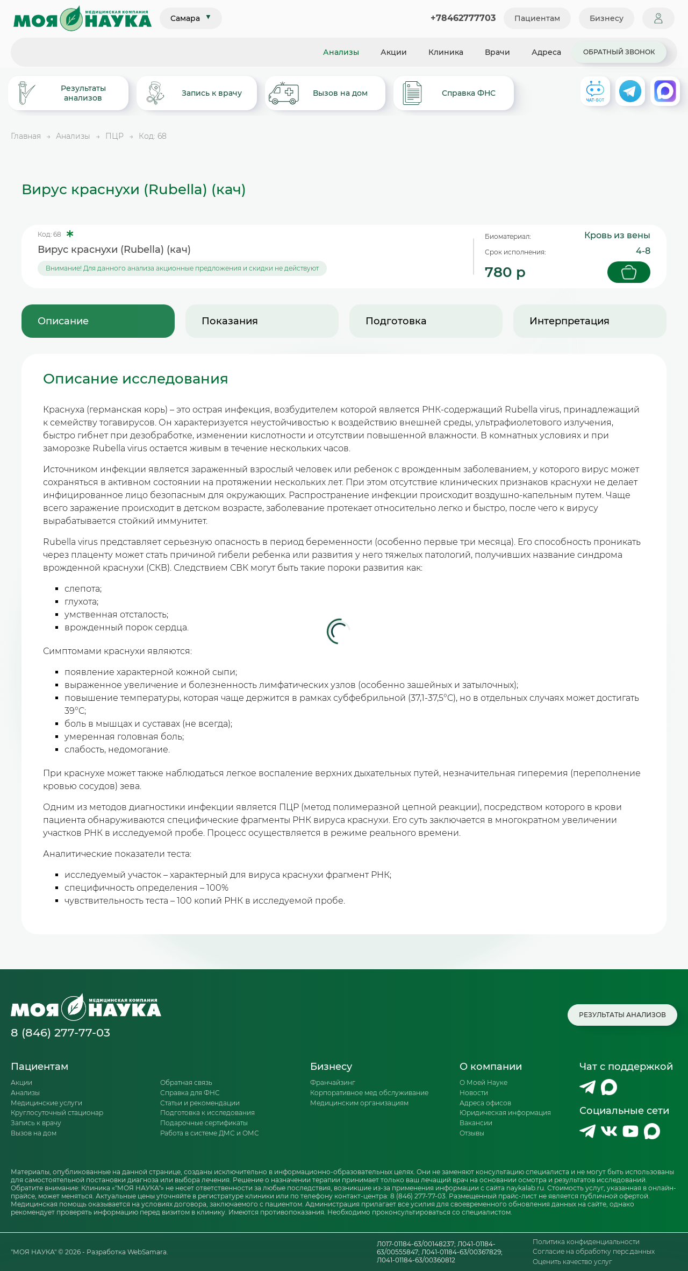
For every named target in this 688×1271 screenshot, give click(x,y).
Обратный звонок (619, 52)
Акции (394, 52)
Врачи (497, 52)
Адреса (546, 52)
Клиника (445, 52)
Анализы (341, 52)
